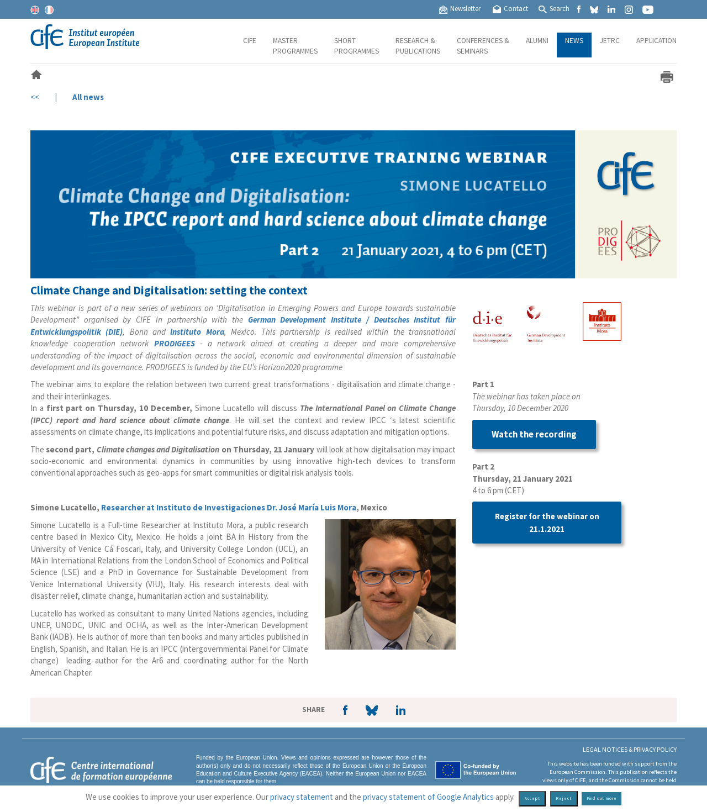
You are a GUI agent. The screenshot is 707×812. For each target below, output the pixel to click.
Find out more (602, 798)
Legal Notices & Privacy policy (630, 749)
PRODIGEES (174, 343)
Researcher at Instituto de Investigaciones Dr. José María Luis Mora (228, 507)
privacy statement (301, 797)
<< (34, 97)
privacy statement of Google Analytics (428, 797)
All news (88, 97)
